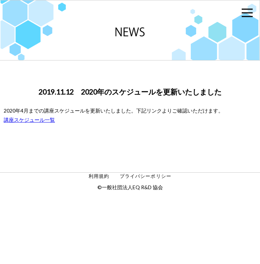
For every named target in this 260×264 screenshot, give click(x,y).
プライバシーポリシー (145, 176)
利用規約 (99, 176)
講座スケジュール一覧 (29, 120)
